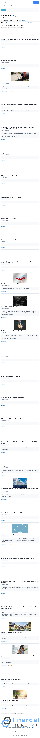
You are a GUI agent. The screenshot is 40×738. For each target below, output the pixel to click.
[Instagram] (24, 731)
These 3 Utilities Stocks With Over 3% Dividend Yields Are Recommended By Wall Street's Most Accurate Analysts (19, 128)
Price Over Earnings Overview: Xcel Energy (11, 197)
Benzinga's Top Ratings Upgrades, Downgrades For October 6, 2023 (17, 558)
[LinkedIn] (21, 731)
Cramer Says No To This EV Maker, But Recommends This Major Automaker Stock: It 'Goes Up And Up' (19, 261)
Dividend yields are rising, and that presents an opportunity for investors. (17, 705)
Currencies (11, 12)
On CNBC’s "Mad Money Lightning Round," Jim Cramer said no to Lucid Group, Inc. (19, 267)
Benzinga (4, 47)
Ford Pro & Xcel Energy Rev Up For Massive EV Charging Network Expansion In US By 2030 (19, 105)
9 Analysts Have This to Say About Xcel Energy (12, 419)
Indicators (22, 5)
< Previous (3, 27)
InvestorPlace (4, 91)
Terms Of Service (31, 727)
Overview (3, 12)
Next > (22, 27)
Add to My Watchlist (24, 20)
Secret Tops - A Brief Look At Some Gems (11, 306)
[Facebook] (18, 731)
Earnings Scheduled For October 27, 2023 (11, 466)
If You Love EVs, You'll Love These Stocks (11, 632)
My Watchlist (13, 5)
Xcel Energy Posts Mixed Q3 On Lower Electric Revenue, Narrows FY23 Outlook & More (20, 442)
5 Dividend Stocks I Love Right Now (10, 700)
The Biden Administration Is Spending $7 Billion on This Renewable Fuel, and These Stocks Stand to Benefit (19, 489)
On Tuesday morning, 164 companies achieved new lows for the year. (17, 683)
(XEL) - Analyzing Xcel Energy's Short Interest (12, 176)
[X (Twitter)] (15, 731)
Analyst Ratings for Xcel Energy (9, 60)
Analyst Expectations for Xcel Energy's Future (12, 239)
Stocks (9, 9)
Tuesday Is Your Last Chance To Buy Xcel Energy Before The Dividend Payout (20, 39)
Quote (6, 22)
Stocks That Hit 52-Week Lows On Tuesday (12, 679)
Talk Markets (4, 291)
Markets (3, 9)
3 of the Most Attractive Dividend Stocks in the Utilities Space (16, 82)
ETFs (14, 9)
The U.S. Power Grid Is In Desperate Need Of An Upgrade (15, 331)
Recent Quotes (4, 5)
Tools (20, 9)
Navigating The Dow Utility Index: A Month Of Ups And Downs (16, 534)
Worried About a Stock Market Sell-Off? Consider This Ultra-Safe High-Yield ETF (19, 655)
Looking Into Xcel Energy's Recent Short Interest (13, 355)
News (7, 12)
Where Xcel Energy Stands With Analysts (11, 376)
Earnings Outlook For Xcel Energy (9, 218)
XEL (14, 16)
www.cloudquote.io (29, 724)
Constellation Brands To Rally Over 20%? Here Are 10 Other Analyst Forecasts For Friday (19, 582)
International (16, 12)
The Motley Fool (5, 499)
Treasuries (21, 12)
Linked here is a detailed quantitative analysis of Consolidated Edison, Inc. (18, 288)
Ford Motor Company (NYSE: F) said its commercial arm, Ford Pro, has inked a (18, 110)
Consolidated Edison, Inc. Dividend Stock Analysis (13, 283)
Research (30, 22)
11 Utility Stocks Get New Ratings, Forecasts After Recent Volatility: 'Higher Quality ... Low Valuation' (19, 607)
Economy (11, 91)
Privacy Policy (23, 727)
